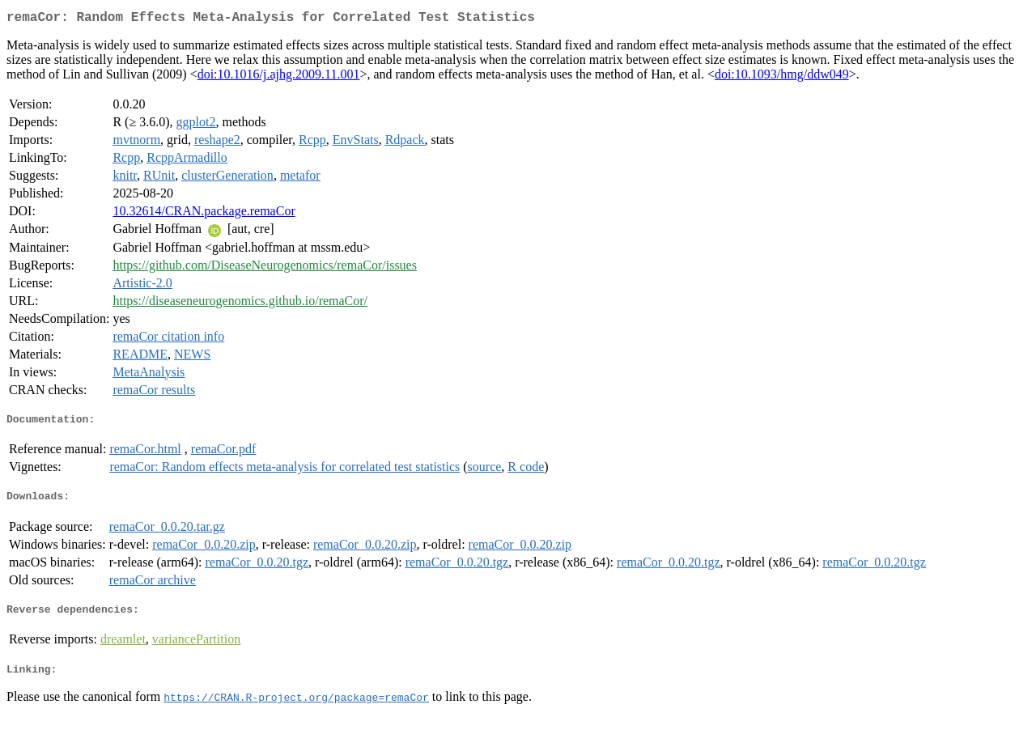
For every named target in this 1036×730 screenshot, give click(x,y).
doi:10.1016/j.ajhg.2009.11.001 (278, 77)
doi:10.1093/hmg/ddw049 (782, 77)
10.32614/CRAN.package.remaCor (204, 214)
